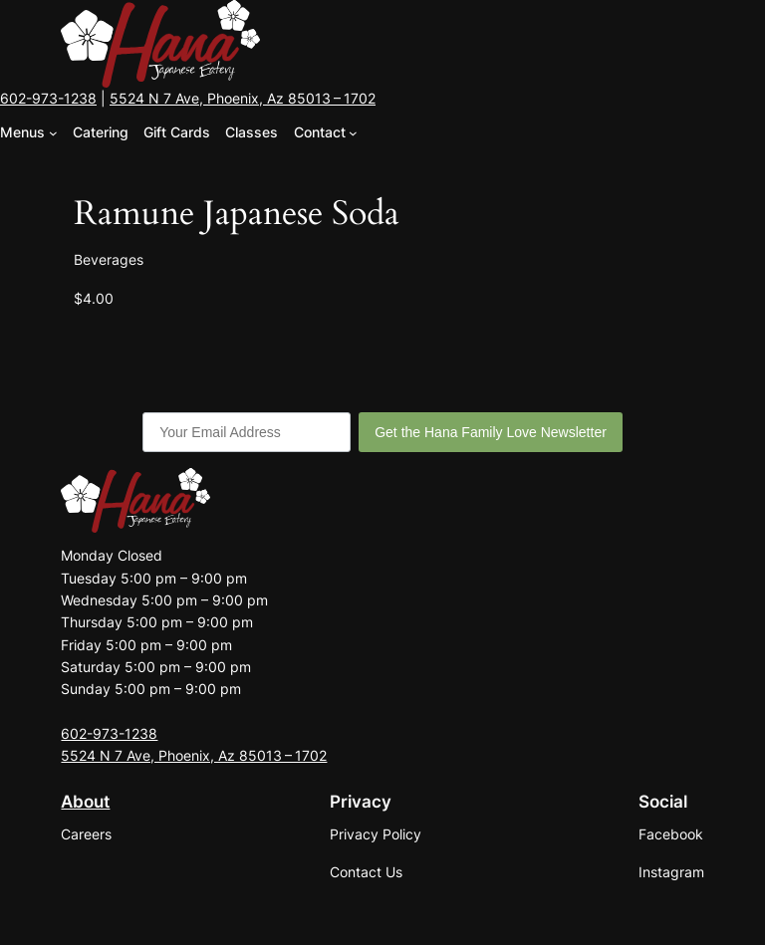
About (85, 802)
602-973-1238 (48, 98)
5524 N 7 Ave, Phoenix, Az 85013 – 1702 (243, 98)
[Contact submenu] (353, 132)
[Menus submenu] (53, 132)
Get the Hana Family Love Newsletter (491, 432)
